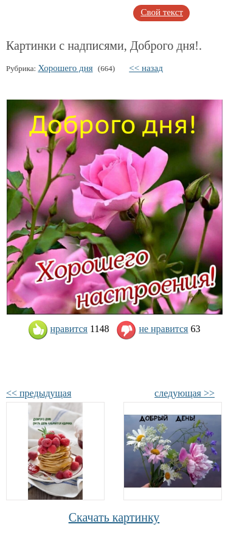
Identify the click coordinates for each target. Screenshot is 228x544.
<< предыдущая (38, 393)
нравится (58, 329)
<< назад (146, 68)
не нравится (152, 329)
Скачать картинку (114, 517)
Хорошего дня (65, 68)
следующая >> (184, 393)
